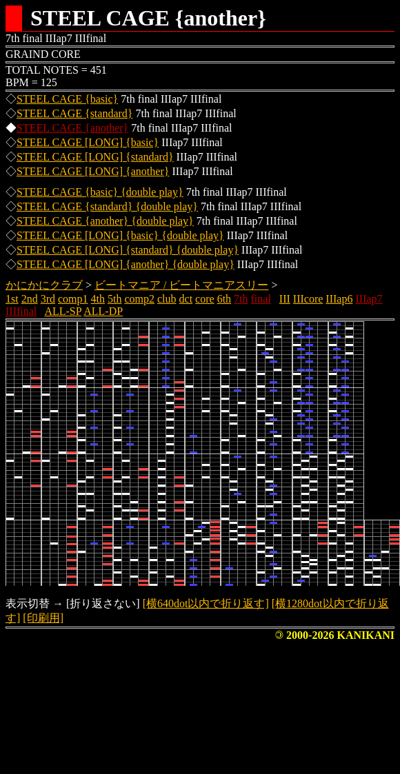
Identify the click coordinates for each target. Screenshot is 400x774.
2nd (29, 299)
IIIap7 (368, 299)
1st (12, 299)
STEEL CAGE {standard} (75, 113)
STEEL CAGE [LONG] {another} (93, 171)
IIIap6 (339, 299)
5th (114, 299)
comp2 (139, 299)
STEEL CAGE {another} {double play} (105, 221)
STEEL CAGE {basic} (67, 99)
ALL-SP (62, 311)
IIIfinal (21, 311)
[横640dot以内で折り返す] (206, 603)
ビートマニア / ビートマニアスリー (181, 285)
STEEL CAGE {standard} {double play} (107, 206)
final (261, 299)
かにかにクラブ (44, 285)
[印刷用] (43, 618)
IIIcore (308, 299)
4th (98, 299)
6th (224, 299)
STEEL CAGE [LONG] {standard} (95, 157)
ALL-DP (103, 311)
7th (241, 299)
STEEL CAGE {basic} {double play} (100, 192)
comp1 (73, 299)
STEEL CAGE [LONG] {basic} (88, 142)
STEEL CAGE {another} (72, 128)
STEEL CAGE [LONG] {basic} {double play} (120, 235)
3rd (48, 299)
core (204, 299)
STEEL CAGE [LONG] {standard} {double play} (128, 250)
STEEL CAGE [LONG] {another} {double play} (125, 264)
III (284, 299)
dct (186, 299)
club (167, 299)
